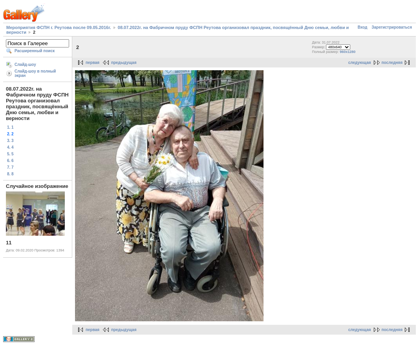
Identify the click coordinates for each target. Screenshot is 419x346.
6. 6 (10, 160)
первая (92, 62)
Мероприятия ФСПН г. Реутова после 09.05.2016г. (58, 27)
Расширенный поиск (35, 51)
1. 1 (10, 127)
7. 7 (10, 167)
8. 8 (10, 174)
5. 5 (10, 154)
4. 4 (10, 147)
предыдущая (124, 62)
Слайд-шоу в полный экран (35, 73)
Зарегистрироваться (391, 27)
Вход (363, 27)
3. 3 (10, 140)
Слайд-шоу (25, 64)
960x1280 (347, 52)
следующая (359, 62)
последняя (392, 62)
